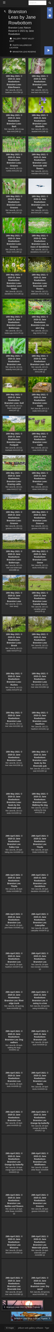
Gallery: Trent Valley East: (22, 40)
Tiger (47, 1328)
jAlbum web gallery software (30, 1328)
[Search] (37, 2)
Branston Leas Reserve (24, 52)
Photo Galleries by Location (21, 46)
